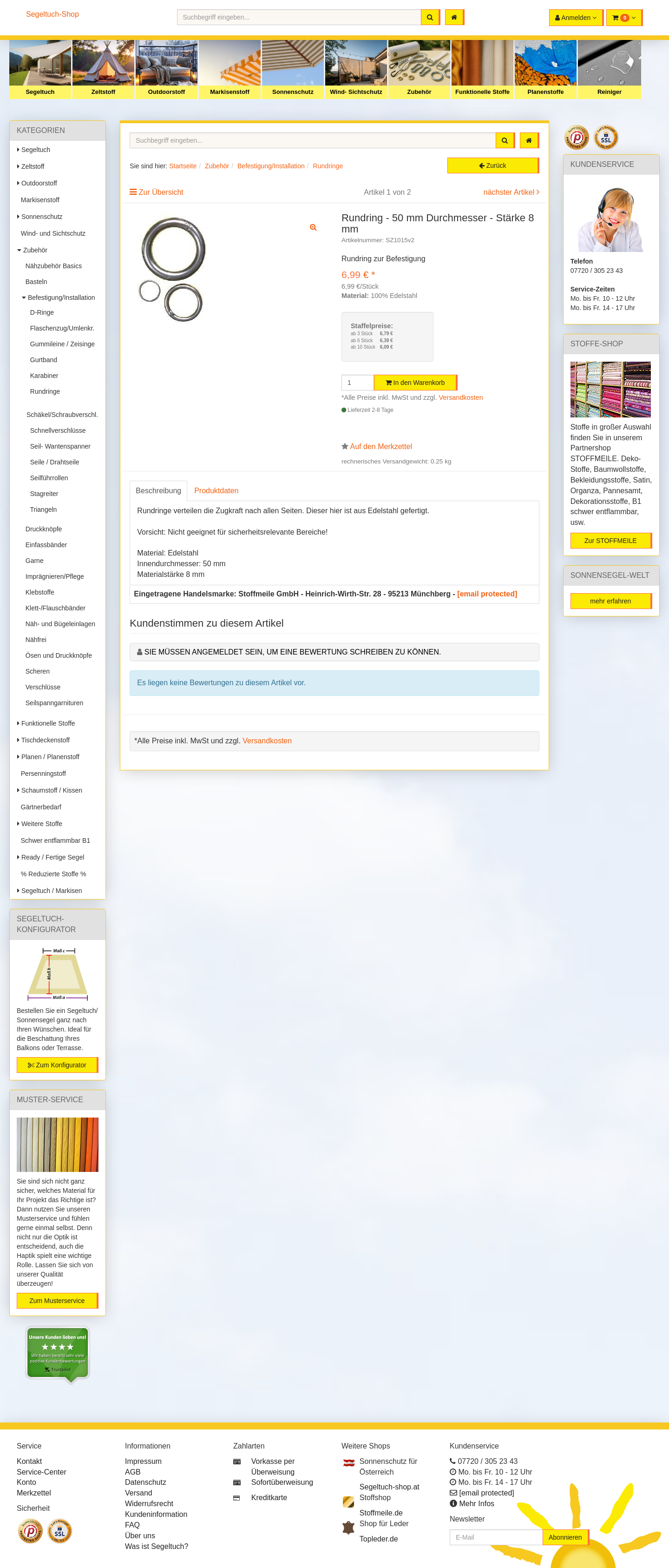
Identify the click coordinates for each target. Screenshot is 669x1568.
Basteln (34, 281)
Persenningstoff (41, 773)
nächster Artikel (510, 192)
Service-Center (41, 1472)
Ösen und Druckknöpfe (57, 655)
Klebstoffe (38, 592)
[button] (624, 17)
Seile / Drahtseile (52, 462)
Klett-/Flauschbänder (53, 608)
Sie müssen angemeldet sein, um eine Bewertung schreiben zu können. (292, 652)
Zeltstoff (103, 91)
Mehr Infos (476, 1504)
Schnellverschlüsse (56, 430)
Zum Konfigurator (57, 1065)
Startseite (183, 166)
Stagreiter (42, 493)
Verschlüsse (41, 687)
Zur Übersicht (161, 192)
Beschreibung (158, 491)
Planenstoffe (545, 91)
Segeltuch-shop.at (390, 1487)
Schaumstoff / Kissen (49, 790)
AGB (133, 1472)
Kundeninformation (156, 1514)
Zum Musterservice (57, 1300)
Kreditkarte (269, 1498)
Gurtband (41, 360)
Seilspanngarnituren (52, 703)
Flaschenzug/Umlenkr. (60, 328)
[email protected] (487, 594)
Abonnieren (565, 1537)
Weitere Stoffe (39, 823)
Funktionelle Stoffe (482, 91)
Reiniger (609, 91)
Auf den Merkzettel (381, 446)
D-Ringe (40, 312)
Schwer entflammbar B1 (53, 840)
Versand (138, 1493)
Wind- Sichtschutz (356, 91)
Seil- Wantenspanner (58, 446)
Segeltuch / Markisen (49, 890)
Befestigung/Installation (58, 297)
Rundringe (43, 391)
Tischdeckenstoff (43, 740)
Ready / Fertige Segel (50, 857)
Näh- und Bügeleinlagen (58, 624)
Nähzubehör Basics (52, 266)
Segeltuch (40, 91)
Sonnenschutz (293, 91)
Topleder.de (379, 1539)
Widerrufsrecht (149, 1504)
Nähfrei (34, 639)
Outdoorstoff (166, 91)
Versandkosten (461, 397)
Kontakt (29, 1461)
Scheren (36, 671)
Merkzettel (34, 1493)
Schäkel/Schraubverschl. (62, 411)
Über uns (140, 1536)
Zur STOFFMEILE (610, 540)
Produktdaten (216, 491)
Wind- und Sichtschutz (51, 233)
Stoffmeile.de (381, 1513)
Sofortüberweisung (282, 1482)
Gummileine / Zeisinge (60, 344)
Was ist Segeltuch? (156, 1546)
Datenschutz (145, 1482)
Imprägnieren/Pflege (53, 576)
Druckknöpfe (42, 529)
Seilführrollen (47, 478)
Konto (26, 1482)
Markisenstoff (229, 91)
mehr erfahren (610, 601)
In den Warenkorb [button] (415, 382)
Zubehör (419, 91)
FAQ (132, 1525)
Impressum (143, 1461)
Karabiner (42, 375)
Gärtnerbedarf (39, 807)
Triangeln (41, 509)
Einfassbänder (44, 545)
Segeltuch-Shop (52, 14)
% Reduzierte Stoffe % (51, 874)
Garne (33, 560)
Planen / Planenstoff (48, 757)
